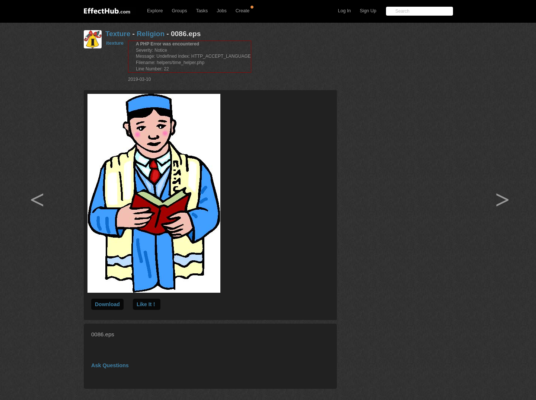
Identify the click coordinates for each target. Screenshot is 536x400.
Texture (117, 34)
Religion (151, 34)
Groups (179, 10)
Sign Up (368, 10)
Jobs (221, 10)
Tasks (202, 10)
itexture (115, 43)
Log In (344, 10)
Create (243, 10)
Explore (155, 10)
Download (107, 304)
